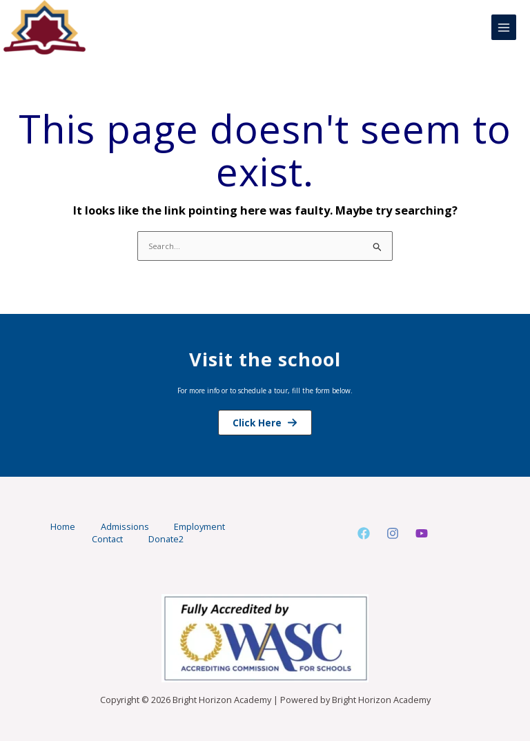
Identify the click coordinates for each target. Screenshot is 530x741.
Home (60, 527)
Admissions (125, 527)
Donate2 (167, 539)
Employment (202, 527)
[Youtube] (421, 534)
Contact (106, 539)
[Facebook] (363, 534)
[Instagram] (392, 534)
